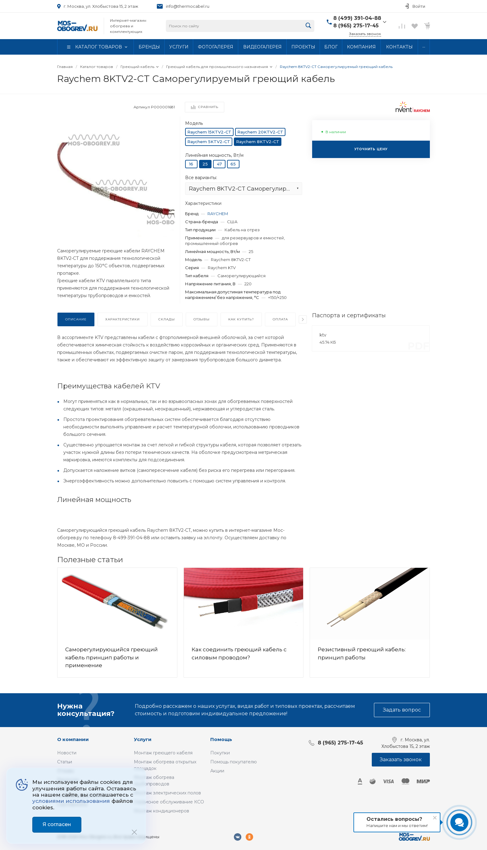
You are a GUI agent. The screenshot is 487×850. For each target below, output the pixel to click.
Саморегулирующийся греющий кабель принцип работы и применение (111, 657)
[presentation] (303, 319)
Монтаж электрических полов (167, 793)
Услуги (143, 739)
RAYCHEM (217, 213)
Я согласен (57, 824)
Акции (217, 771)
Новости (66, 753)
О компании (73, 739)
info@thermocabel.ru (187, 6)
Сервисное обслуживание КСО (169, 802)
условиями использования (71, 801)
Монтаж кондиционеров (161, 811)
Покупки (220, 753)
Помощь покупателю (233, 762)
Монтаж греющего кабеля (163, 753)
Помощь (221, 739)
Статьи (64, 762)
